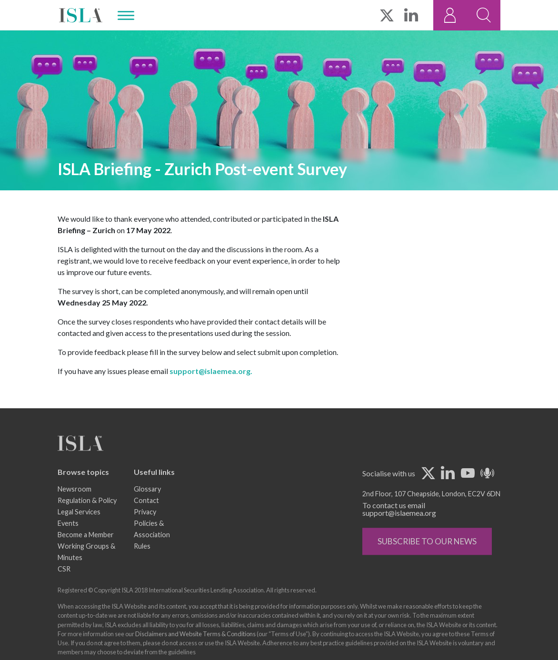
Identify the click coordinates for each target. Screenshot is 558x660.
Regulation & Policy (87, 515)
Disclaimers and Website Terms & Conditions (195, 648)
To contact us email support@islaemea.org (399, 523)
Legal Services (79, 526)
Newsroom (74, 504)
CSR (64, 584)
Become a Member (86, 549)
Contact (146, 515)
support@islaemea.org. (210, 371)
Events (68, 538)
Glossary (147, 504)
